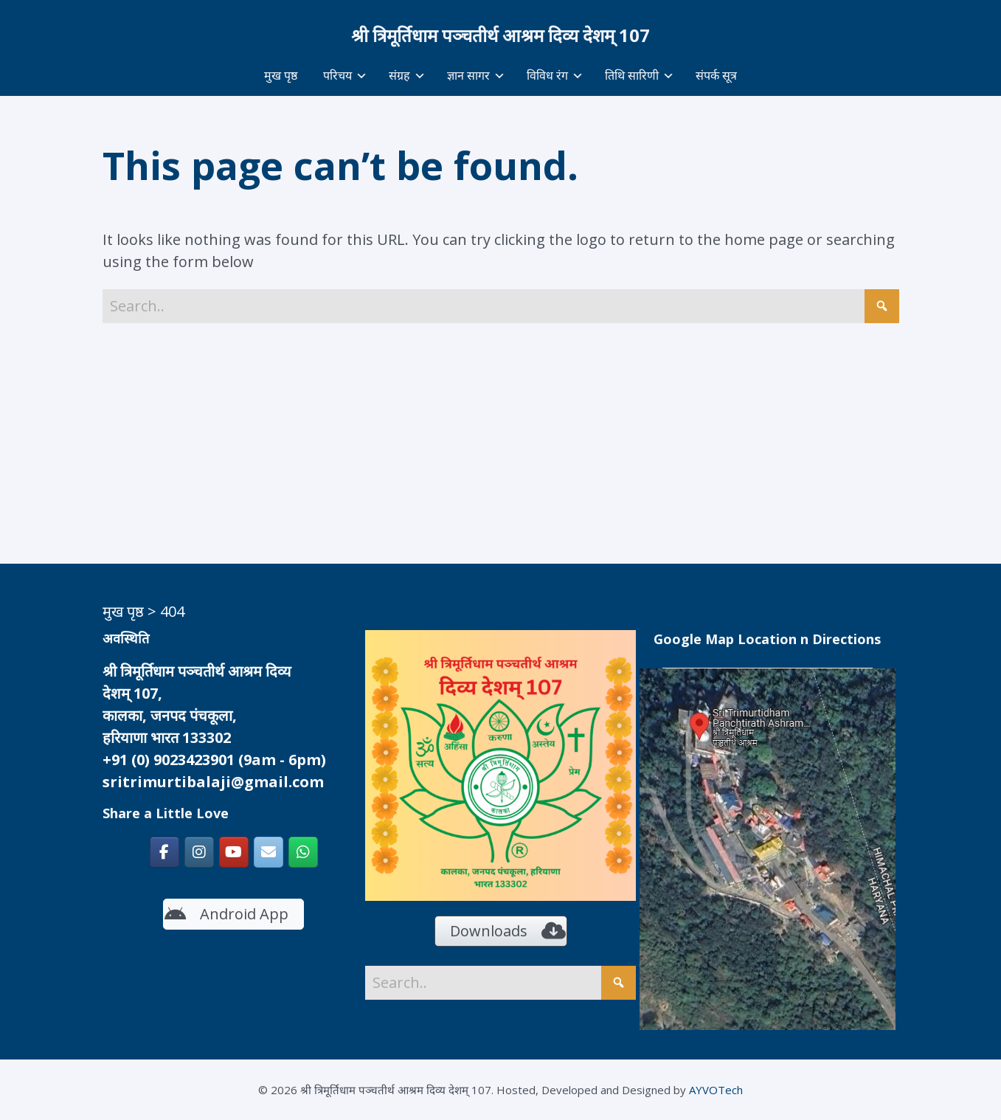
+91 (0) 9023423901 (169, 760)
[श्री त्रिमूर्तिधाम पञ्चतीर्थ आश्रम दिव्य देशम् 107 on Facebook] (164, 852)
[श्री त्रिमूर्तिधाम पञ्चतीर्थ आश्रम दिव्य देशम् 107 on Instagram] (199, 852)
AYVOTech (716, 1089)
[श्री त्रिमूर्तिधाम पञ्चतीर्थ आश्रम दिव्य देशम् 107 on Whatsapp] (303, 852)
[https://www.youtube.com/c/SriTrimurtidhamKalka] (234, 852)
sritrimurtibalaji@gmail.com (213, 782)
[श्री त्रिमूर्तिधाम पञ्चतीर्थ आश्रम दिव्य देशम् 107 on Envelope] (268, 852)
